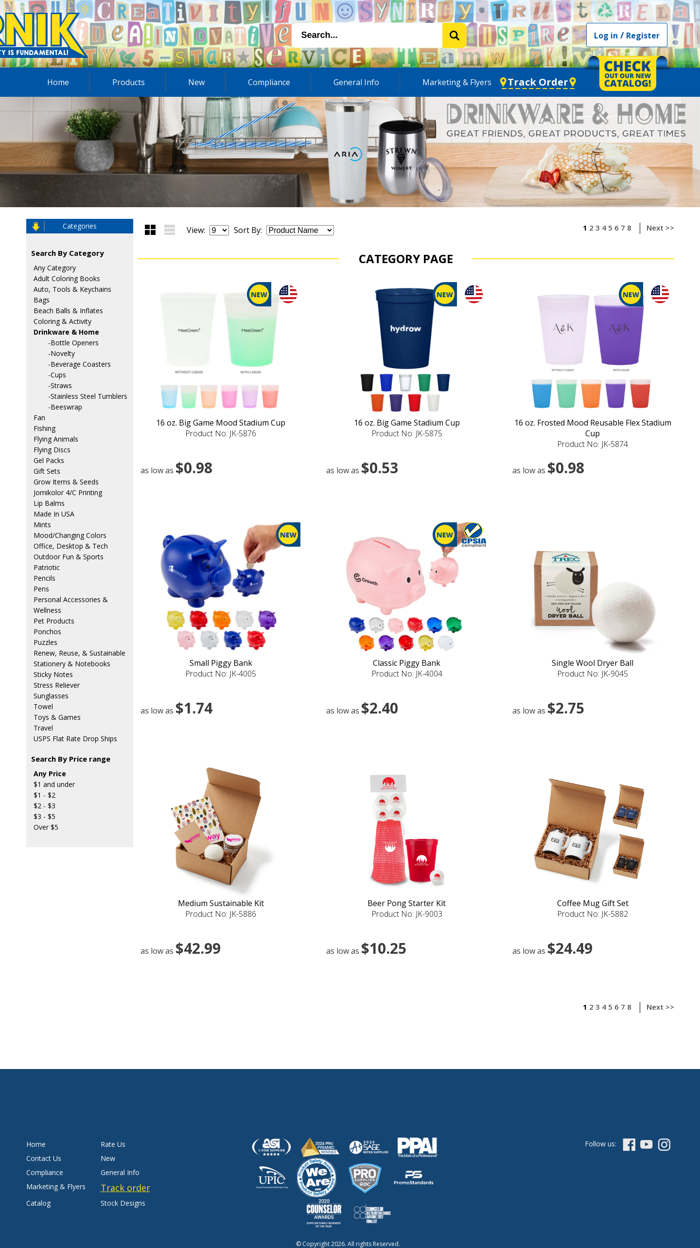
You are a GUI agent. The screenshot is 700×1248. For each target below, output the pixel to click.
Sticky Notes (53, 674)
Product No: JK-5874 (592, 444)
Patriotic (47, 567)
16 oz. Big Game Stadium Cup (407, 422)
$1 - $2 (44, 795)
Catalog (38, 1203)
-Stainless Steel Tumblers (87, 396)
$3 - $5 (44, 816)
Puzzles (45, 642)
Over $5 (46, 827)
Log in (606, 35)
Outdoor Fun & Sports (69, 556)
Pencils (44, 578)
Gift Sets (47, 471)
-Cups (57, 374)
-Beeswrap (65, 406)
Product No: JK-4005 (220, 673)
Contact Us (43, 1158)
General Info (356, 82)
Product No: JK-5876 (220, 433)
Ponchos (47, 631)
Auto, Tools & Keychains (72, 289)
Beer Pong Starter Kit (407, 903)
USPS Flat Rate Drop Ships (75, 738)
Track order (125, 1188)
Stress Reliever (57, 685)
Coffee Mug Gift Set (593, 903)
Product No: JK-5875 (406, 433)
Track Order (538, 82)
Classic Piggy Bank (406, 663)
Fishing (44, 428)
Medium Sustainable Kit (221, 903)
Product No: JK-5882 (592, 914)
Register (643, 35)
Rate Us (113, 1144)
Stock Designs (123, 1203)
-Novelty (61, 353)
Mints (42, 524)
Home (58, 82)
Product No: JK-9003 (406, 914)
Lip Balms (49, 503)
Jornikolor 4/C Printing (68, 492)
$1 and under (54, 784)
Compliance (269, 82)
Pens (41, 588)
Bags (42, 299)
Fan (39, 417)
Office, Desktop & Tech (71, 546)
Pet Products (54, 620)
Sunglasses (51, 695)
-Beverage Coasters (79, 364)
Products (128, 82)
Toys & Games (57, 717)
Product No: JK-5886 (220, 914)
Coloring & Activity (62, 321)
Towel (43, 706)
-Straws (60, 385)
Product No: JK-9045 (592, 673)
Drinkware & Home (66, 332)
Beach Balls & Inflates (68, 310)
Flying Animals (56, 439)
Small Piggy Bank (221, 663)
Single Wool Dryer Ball (592, 663)
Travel (43, 727)
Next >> (660, 227)
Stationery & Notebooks (72, 663)
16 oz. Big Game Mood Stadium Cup (220, 422)
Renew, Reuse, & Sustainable (79, 653)
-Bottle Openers (73, 342)
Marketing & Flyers (456, 82)
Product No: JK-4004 (406, 673)
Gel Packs (49, 460)
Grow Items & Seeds (66, 481)
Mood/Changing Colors (70, 535)
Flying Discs (52, 449)
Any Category (55, 267)
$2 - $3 (44, 805)
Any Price (50, 773)
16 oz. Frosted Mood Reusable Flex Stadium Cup (592, 428)
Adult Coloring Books (67, 278)
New (196, 82)
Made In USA (54, 513)
